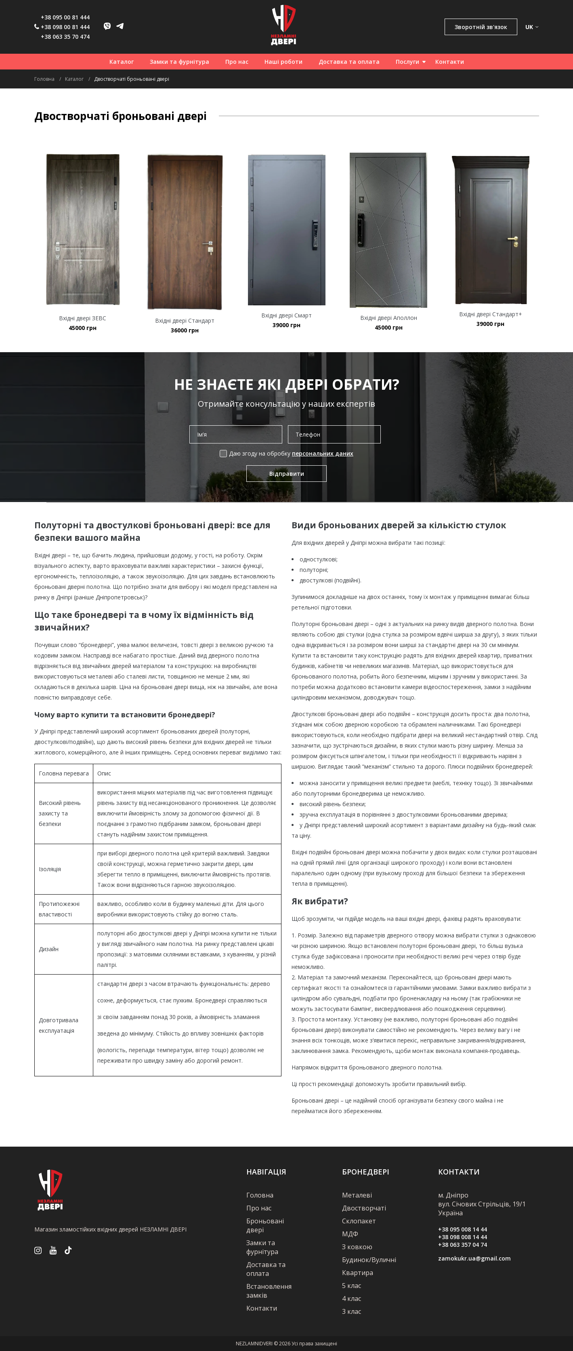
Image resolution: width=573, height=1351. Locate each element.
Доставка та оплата (349, 61)
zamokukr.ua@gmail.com (474, 1258)
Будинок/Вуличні (369, 1259)
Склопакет (359, 1221)
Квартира (357, 1272)
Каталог (121, 61)
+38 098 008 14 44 (462, 1237)
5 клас (351, 1285)
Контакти (449, 61)
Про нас (236, 61)
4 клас (351, 1298)
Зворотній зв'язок (481, 27)
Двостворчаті (364, 1208)
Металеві (357, 1195)
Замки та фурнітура (179, 61)
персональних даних (322, 453)
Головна (259, 1195)
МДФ (350, 1233)
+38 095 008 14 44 (462, 1229)
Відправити (286, 473)
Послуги (407, 61)
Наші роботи (283, 61)
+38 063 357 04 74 (462, 1244)
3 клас (351, 1311)
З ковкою (357, 1246)
